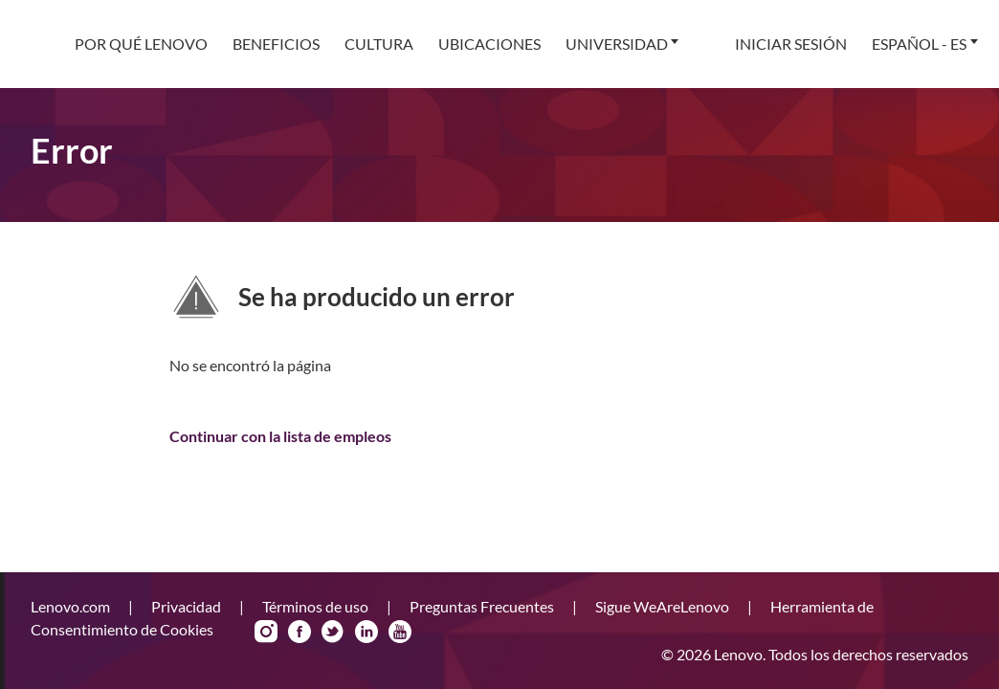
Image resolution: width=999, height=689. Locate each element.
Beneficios (276, 43)
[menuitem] (141, 44)
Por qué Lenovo (141, 43)
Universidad (617, 43)
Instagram (266, 631)
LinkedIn (366, 631)
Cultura (378, 43)
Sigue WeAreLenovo (663, 606)
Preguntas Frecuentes (483, 606)
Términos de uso (316, 606)
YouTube (399, 631)
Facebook (299, 631)
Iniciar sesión (791, 43)
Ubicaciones (489, 43)
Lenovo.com (72, 606)
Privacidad (187, 606)
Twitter (333, 631)
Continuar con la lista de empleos (280, 436)
